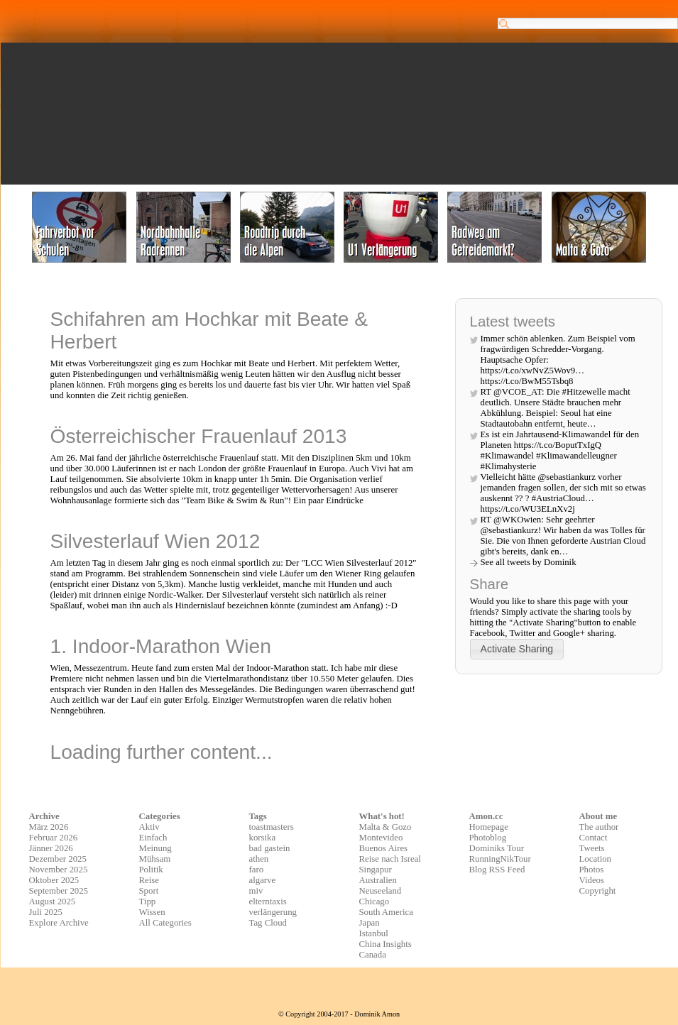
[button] (517, 649)
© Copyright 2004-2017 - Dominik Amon (339, 1014)
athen (259, 859)
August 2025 (52, 901)
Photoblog (488, 838)
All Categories (165, 923)
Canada (372, 955)
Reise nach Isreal (390, 859)
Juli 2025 (45, 912)
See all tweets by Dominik (528, 562)
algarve (262, 880)
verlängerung (273, 912)
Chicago (374, 901)
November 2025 (58, 870)
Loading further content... (161, 752)
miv (256, 891)
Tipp (147, 901)
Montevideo (381, 838)
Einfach (153, 838)
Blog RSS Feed (497, 870)
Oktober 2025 (54, 880)
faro (256, 870)
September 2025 (59, 891)
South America (386, 912)
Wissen (152, 912)
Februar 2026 (53, 838)
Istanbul (373, 933)
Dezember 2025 (58, 859)
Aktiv (149, 827)
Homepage (488, 827)
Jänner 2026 (51, 848)
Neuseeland (380, 891)
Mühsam (155, 859)
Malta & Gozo (385, 827)
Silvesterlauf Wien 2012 (155, 541)
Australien (378, 880)
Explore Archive (59, 923)
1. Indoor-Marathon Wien (160, 646)
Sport (149, 891)
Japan (369, 923)
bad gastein (269, 848)
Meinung (155, 848)
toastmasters (271, 827)
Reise (149, 880)
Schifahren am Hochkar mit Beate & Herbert (209, 330)
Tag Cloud (268, 923)
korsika (262, 838)
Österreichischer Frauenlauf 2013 (198, 436)
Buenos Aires (383, 848)
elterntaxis (268, 901)
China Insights (385, 944)
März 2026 (49, 827)
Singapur (375, 870)
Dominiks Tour (496, 848)
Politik (151, 870)
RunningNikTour (500, 859)
